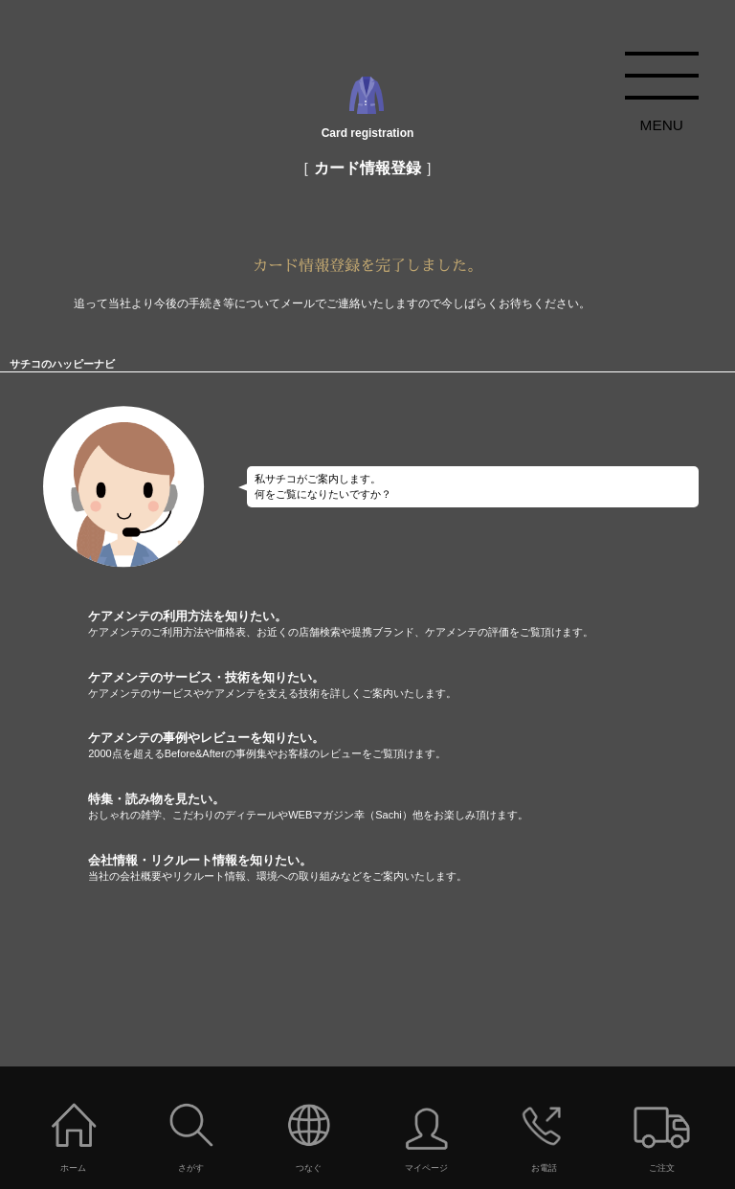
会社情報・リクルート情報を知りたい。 (411, 868)
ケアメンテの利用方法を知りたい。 (411, 624)
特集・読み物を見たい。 (411, 807)
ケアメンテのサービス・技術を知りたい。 (411, 685)
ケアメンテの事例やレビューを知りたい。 (411, 745)
